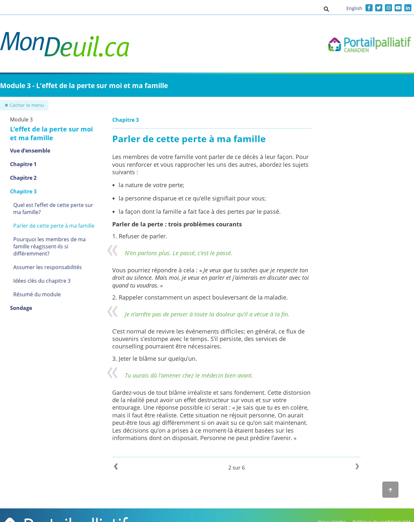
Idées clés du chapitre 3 (42, 280)
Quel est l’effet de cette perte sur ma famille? (53, 208)
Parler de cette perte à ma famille (53, 225)
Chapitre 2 (23, 177)
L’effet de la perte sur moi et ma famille (51, 133)
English (354, 8)
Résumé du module (37, 294)
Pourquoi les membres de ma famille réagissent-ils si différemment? (49, 246)
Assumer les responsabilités (47, 267)
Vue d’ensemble (30, 150)
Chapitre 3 (23, 191)
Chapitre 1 (23, 164)
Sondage (21, 308)
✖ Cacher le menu (24, 105)
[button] (326, 8)
